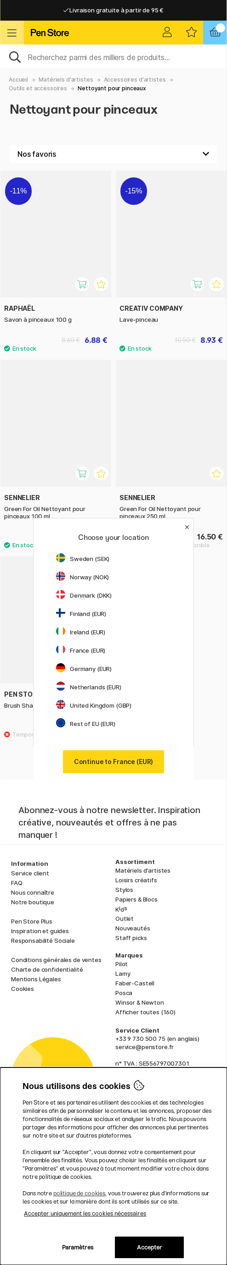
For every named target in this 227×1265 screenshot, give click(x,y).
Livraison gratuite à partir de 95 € (113, 10)
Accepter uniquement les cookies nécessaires (85, 1213)
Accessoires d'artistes (135, 79)
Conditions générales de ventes (56, 959)
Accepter (149, 1247)
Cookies (22, 988)
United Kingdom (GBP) (93, 705)
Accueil (18, 79)
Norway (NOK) (82, 577)
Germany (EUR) (84, 668)
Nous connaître (32, 892)
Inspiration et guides (40, 931)
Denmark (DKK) (84, 595)
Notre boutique (32, 902)
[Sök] (113, 56)
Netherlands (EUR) (88, 687)
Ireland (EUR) (80, 632)
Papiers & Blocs (136, 899)
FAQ (17, 882)
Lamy (122, 973)
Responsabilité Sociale (43, 940)
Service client (30, 873)
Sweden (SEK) (82, 558)
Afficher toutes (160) (145, 1012)
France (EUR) (80, 650)
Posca (123, 992)
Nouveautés (132, 928)
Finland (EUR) (81, 613)
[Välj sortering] (113, 154)
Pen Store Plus (31, 921)
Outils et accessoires (38, 88)
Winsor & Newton (139, 1002)
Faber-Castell (134, 983)
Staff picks (131, 937)
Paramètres (77, 1247)
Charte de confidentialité (47, 969)
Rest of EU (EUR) (85, 723)
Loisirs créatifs (136, 880)
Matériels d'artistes (66, 79)
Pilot (121, 964)
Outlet (124, 918)
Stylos (124, 889)
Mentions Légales (36, 979)
